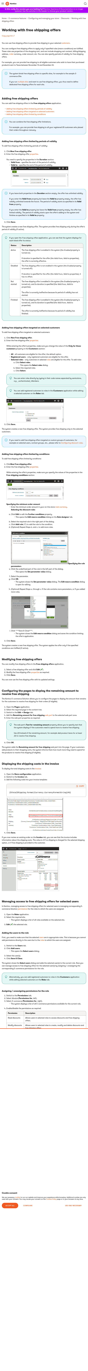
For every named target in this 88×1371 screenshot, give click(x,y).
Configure (27, 1205)
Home (4, 18)
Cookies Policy (51, 1199)
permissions (22, 909)
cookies (17, 1197)
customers (65, 43)
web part (48, 715)
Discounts (65, 18)
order (11, 54)
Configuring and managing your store (43, 18)
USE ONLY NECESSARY (73, 1205)
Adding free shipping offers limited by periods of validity (29, 109)
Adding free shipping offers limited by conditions (26, 114)
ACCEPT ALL (10, 1205)
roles (49, 360)
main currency (61, 507)
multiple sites (23, 82)
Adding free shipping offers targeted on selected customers (30, 112)
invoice (38, 769)
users (41, 937)
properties (34, 154)
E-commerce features (17, 18)
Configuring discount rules (72, 443)
